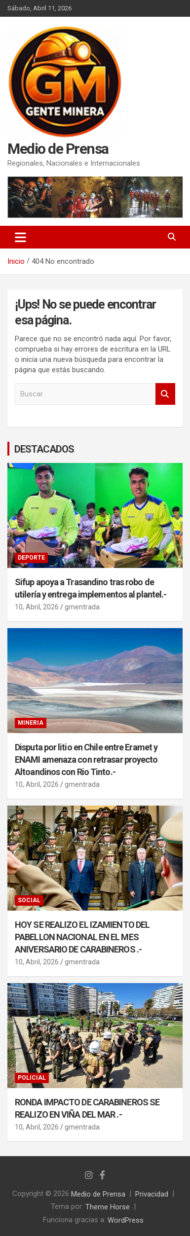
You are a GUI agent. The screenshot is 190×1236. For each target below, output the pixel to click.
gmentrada (82, 607)
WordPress (126, 1219)
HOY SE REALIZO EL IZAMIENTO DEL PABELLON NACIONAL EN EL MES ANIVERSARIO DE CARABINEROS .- (82, 936)
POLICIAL (32, 1077)
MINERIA (30, 722)
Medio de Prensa (58, 148)
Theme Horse (107, 1206)
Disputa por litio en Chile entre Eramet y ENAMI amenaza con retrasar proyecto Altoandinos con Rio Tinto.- (86, 759)
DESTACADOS (44, 449)
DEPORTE (31, 557)
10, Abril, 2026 (37, 607)
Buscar (165, 394)
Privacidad (151, 1193)
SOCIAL (29, 900)
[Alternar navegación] (20, 237)
